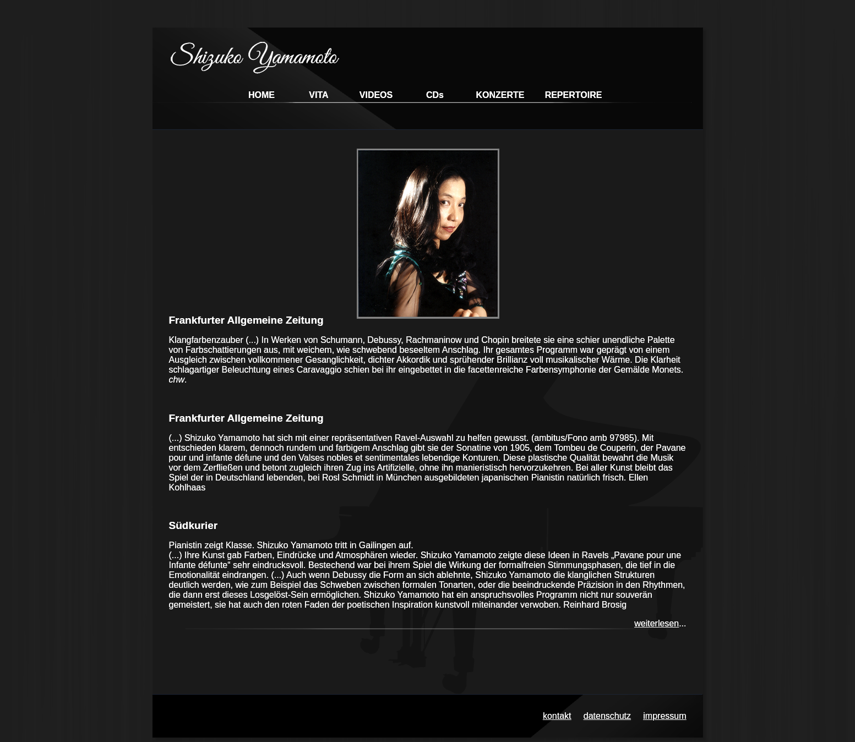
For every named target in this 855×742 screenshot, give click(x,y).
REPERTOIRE (573, 95)
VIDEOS (376, 95)
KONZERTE (500, 95)
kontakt (557, 716)
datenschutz (607, 716)
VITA (318, 95)
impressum (664, 716)
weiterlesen (656, 623)
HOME (261, 95)
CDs (435, 95)
